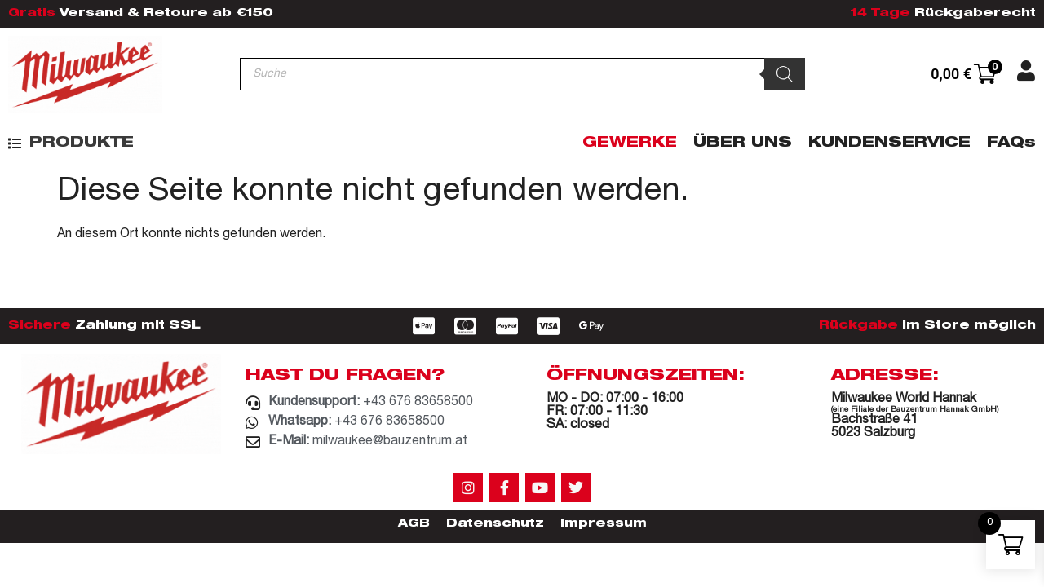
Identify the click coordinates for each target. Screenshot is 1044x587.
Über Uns (742, 143)
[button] (71, 144)
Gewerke (629, 143)
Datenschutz (495, 524)
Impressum (603, 524)
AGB (414, 524)
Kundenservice (889, 143)
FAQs (1011, 143)
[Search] (784, 74)
